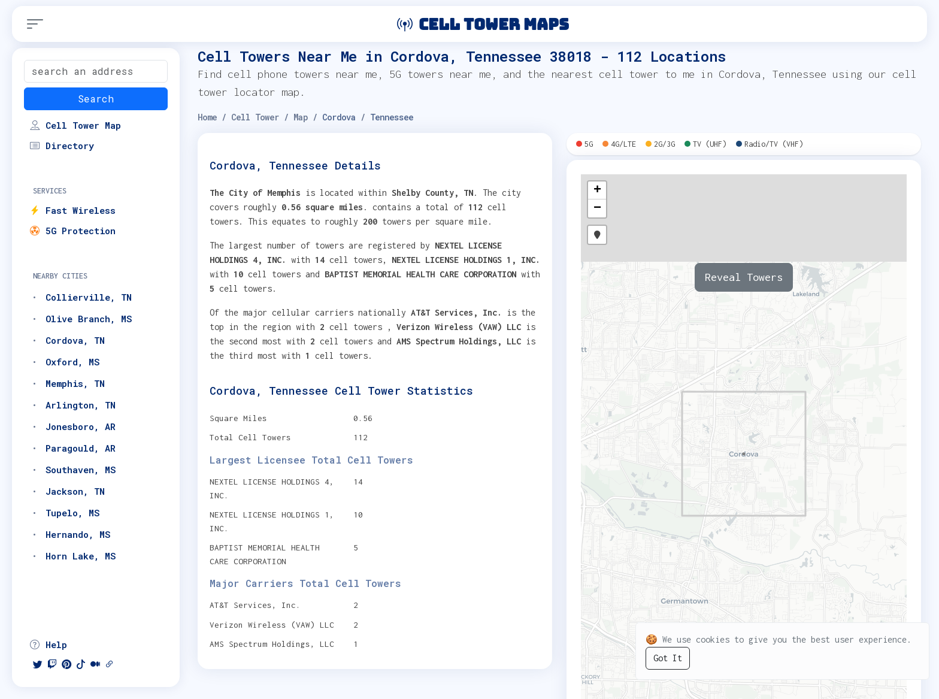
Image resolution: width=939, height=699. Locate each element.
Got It (667, 658)
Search (96, 98)
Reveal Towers (744, 277)
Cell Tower (255, 117)
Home (207, 117)
